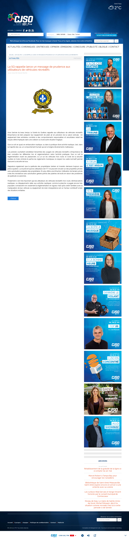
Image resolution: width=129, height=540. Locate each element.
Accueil (11, 30)
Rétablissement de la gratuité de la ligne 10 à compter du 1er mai (102, 470)
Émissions (66, 47)
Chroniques (28, 47)
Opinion (55, 47)
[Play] (82, 535)
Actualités (14, 47)
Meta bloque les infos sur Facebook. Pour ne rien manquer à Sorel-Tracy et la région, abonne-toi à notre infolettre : (64, 41)
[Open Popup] (94, 535)
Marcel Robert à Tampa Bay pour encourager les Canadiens (103, 477)
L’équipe (25, 522)
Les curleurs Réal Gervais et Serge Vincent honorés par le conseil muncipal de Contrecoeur (103, 494)
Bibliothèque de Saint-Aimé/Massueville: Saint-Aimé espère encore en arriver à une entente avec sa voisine (103, 485)
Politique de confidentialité (39, 522)
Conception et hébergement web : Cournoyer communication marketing (102, 528)
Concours (79, 47)
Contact (19, 30)
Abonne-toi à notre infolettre (111, 517)
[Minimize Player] (125, 535)
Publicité (92, 47)
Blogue (103, 47)
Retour (13, 198)
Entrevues (43, 47)
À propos (17, 522)
